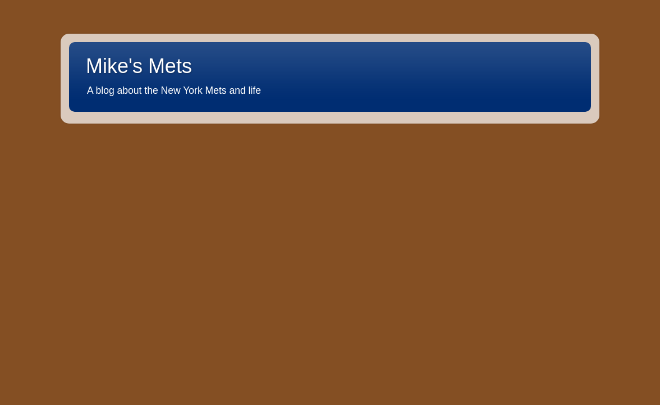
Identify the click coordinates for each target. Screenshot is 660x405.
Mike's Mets (139, 66)
